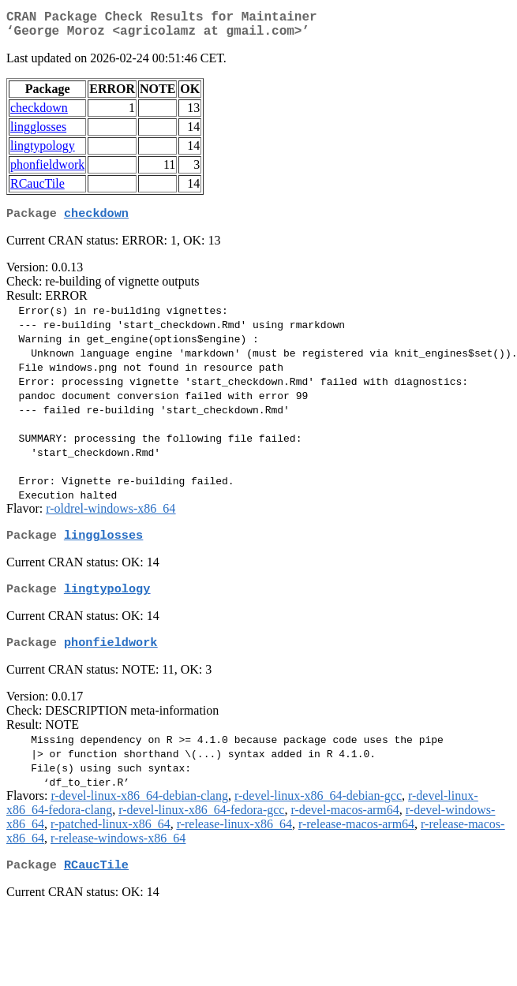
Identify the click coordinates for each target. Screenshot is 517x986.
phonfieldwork (47, 170)
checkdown (39, 114)
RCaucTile (37, 189)
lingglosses (38, 133)
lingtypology (42, 152)
